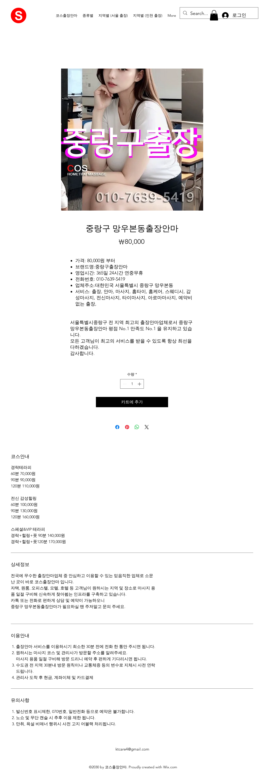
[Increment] (140, 383)
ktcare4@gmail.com (132, 749)
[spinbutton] (132, 383)
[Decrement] (124, 383)
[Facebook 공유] (117, 427)
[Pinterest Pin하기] (127, 427)
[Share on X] (147, 427)
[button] (88, 15)
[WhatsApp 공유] (137, 427)
